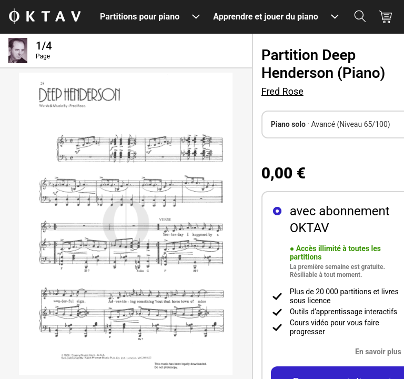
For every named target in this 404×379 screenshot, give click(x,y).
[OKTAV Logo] (44, 17)
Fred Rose (282, 91)
